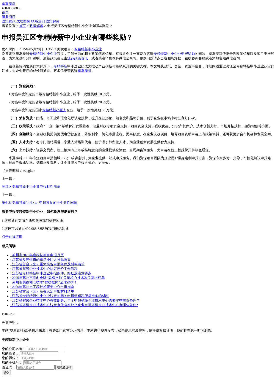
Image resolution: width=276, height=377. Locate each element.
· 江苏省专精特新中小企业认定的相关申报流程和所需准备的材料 (59, 296)
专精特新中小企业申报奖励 (174, 54)
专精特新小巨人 (54, 110)
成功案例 (23, 21)
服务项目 (9, 17)
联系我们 (38, 21)
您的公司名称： (14, 349)
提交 (6, 372)
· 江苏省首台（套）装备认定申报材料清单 (42, 291)
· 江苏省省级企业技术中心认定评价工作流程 (44, 268)
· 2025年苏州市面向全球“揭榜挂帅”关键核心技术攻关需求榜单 (57, 278)
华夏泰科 (9, 4)
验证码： (9, 367)
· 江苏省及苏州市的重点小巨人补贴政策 (40, 259)
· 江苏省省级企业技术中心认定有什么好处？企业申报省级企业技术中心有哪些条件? (74, 305)
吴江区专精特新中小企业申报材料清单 (31, 186)
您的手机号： (12, 362)
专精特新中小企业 (88, 49)
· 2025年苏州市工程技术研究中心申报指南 (42, 287)
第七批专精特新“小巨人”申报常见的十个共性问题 (39, 202)
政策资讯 (9, 21)
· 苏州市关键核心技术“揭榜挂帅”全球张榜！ (43, 282)
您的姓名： (10, 353)
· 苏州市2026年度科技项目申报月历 (37, 255)
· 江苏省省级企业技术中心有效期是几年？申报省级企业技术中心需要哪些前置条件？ (75, 300)
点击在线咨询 (12, 237)
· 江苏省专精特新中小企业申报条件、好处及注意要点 (50, 273)
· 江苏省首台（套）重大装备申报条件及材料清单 (47, 264)
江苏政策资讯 (77, 58)
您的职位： (10, 358)
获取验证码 (64, 367)
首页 (5, 12)
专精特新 (60, 66)
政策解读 (53, 21)
